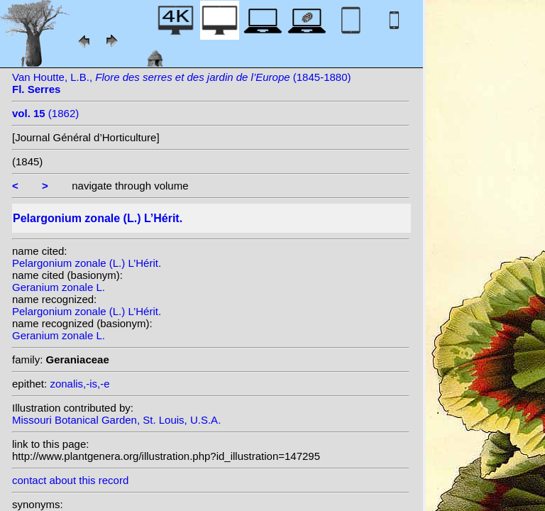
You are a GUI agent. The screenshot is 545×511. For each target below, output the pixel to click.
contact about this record (70, 480)
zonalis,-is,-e (79, 384)
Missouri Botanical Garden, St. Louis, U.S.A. (116, 420)
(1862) (45, 113)
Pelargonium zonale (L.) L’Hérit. (86, 263)
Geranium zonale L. (58, 287)
